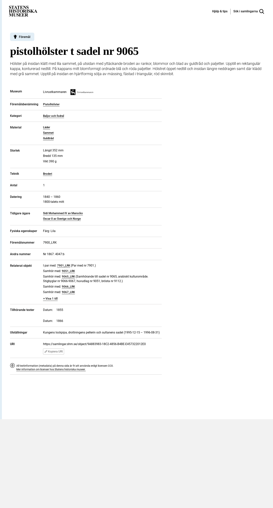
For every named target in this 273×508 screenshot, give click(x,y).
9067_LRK (68, 292)
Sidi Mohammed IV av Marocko (63, 213)
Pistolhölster (51, 104)
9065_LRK (68, 276)
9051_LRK (68, 271)
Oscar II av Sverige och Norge (62, 218)
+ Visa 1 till (50, 298)
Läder (46, 127)
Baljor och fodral (53, 116)
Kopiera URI (53, 351)
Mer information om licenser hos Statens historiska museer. (51, 369)
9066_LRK (68, 286)
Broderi (47, 173)
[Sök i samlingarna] (248, 11)
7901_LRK (63, 265)
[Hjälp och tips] (220, 11)
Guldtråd (48, 138)
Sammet (48, 132)
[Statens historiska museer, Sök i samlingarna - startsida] (23, 11)
